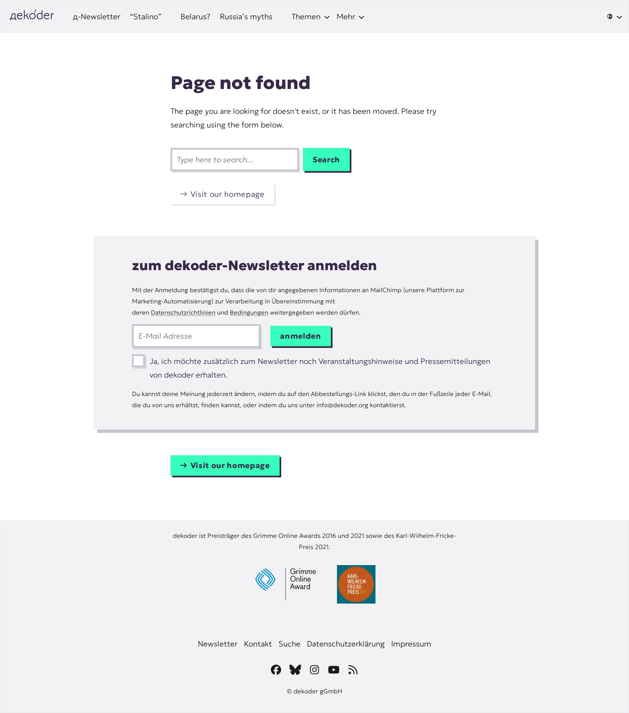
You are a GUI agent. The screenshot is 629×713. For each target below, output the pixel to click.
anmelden (300, 336)
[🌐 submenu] (614, 16)
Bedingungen (249, 312)
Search (326, 159)
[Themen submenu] (310, 16)
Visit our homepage (228, 194)
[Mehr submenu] (350, 16)
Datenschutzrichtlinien (183, 312)
